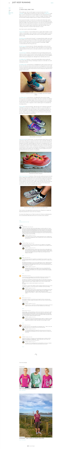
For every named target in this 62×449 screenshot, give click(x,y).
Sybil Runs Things (25, 243)
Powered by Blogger (31, 446)
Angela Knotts (24, 226)
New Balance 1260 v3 (23, 64)
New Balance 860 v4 (23, 97)
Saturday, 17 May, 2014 (27, 275)
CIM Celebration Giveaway (27, 388)
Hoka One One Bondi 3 (23, 139)
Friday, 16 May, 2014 (27, 257)
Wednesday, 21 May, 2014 (31, 247)
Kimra (23, 310)
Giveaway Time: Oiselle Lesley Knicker (31, 438)
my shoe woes (47, 13)
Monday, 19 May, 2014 (28, 310)
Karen (23, 257)
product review (11, 12)
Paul (23, 275)
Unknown (23, 336)
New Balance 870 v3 (23, 59)
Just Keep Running (21, 2)
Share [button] (20, 220)
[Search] (52, 3)
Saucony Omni (22, 31)
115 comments (24, 390)
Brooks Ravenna (22, 38)
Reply (23, 255)
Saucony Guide (22, 106)
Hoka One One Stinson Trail (24, 176)
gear (9, 11)
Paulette (26, 235)
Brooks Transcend (22, 46)
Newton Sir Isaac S (22, 52)
